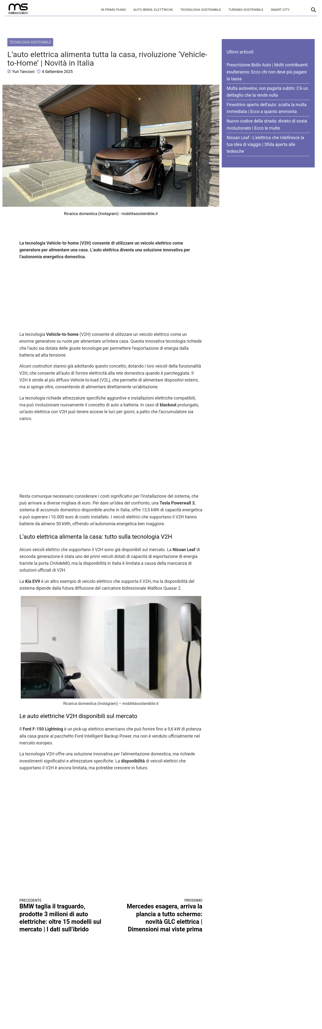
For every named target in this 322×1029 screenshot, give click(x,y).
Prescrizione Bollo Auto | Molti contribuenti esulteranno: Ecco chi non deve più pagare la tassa (267, 71)
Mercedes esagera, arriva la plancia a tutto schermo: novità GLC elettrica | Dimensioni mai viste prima (161, 915)
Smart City (280, 9)
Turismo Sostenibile (245, 9)
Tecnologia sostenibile (200, 9)
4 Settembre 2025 (57, 71)
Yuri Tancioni (23, 71)
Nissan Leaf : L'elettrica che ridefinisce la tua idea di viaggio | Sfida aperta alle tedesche (265, 144)
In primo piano (113, 9)
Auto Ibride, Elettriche (153, 9)
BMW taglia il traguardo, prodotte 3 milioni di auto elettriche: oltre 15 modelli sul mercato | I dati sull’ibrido (61, 915)
